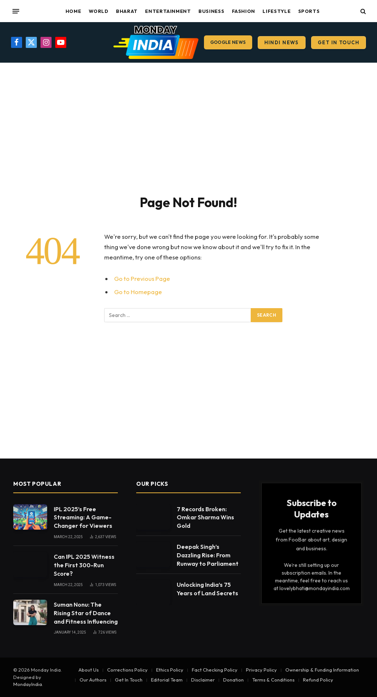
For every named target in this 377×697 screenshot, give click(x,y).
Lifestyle (276, 11)
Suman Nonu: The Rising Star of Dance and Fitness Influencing (86, 613)
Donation (233, 680)
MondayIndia (27, 684)
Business (211, 11)
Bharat (127, 11)
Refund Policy (318, 680)
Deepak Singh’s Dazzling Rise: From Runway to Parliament (208, 555)
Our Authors (93, 680)
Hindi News (281, 42)
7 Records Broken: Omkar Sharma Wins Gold (205, 517)
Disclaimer (203, 680)
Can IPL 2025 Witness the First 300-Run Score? (84, 565)
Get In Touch (338, 42)
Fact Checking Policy (214, 670)
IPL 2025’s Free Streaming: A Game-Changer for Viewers (83, 517)
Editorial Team (167, 680)
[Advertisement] (188, 127)
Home (73, 11)
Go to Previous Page (142, 278)
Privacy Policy (261, 670)
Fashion (243, 11)
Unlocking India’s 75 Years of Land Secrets (207, 589)
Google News (228, 42)
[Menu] (16, 11)
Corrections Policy (127, 670)
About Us (88, 670)
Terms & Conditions (273, 680)
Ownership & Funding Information (322, 670)
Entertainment (168, 11)
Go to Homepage (138, 292)
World (99, 11)
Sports (309, 11)
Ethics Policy (169, 670)
